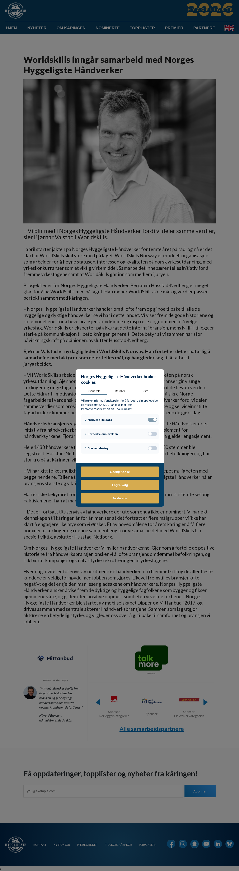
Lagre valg (120, 485)
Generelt (94, 391)
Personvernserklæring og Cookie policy (106, 409)
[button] (120, 419)
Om (146, 391)
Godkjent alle (120, 471)
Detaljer (120, 391)
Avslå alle (120, 498)
